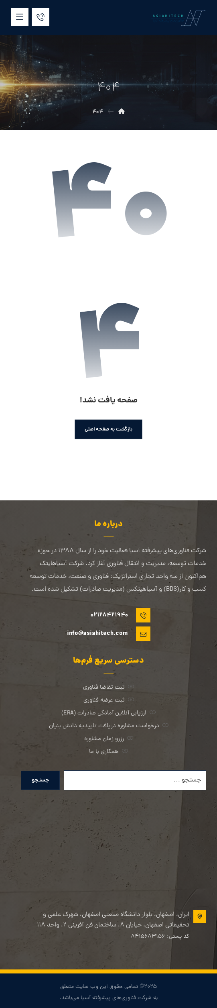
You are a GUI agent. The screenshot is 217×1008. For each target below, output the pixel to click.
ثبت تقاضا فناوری (108, 687)
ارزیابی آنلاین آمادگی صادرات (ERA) (108, 713)
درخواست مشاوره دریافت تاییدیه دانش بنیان (108, 726)
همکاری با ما (108, 752)
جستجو (40, 780)
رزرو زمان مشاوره (108, 739)
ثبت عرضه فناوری (108, 700)
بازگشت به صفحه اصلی (109, 429)
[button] (19, 17)
